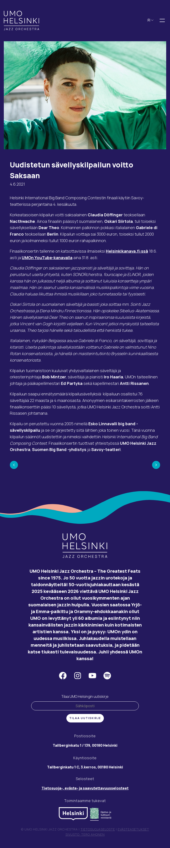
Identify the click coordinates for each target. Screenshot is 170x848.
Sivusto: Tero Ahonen (85, 835)
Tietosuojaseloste (98, 829)
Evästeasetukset (133, 829)
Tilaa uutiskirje (85, 718)
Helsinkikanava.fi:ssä (127, 251)
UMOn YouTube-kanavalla (47, 257)
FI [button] (151, 20)
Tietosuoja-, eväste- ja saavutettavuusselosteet (85, 788)
